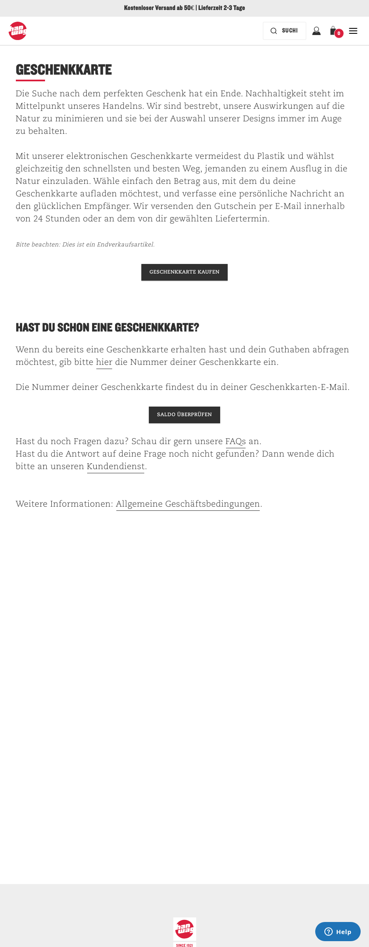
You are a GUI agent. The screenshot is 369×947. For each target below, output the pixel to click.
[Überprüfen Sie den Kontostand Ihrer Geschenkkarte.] (184, 415)
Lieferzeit (210, 8)
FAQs (236, 442)
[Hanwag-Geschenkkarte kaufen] (184, 272)
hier (104, 363)
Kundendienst (116, 467)
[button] (335, 31)
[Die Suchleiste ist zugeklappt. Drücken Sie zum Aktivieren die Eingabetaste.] (284, 31)
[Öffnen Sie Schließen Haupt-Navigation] (353, 30)
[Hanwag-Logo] (17, 31)
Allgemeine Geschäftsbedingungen (188, 504)
